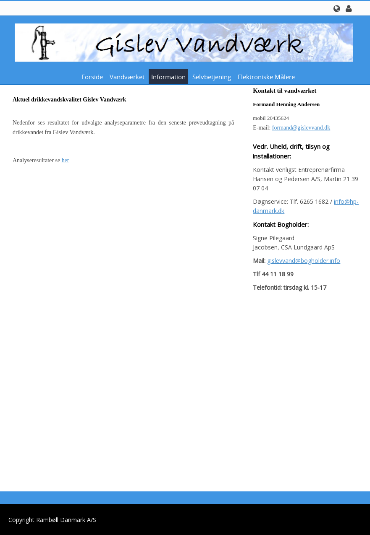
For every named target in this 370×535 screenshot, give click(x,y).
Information (168, 77)
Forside (92, 77)
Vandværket (127, 77)
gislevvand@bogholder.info (303, 261)
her (65, 160)
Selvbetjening (211, 77)
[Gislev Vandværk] (181, 42)
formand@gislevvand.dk (301, 128)
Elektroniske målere (266, 77)
